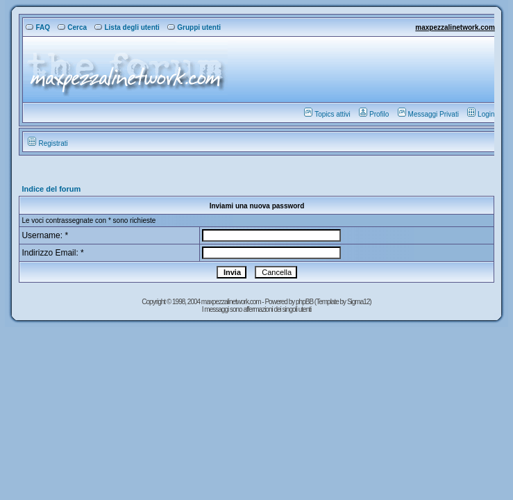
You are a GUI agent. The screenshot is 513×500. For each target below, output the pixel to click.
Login (480, 114)
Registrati (47, 143)
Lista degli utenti (126, 27)
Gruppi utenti (194, 27)
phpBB (305, 302)
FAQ (38, 27)
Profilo (374, 114)
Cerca (72, 27)
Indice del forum (51, 189)
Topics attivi (327, 114)
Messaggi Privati (428, 114)
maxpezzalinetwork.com (454, 27)
